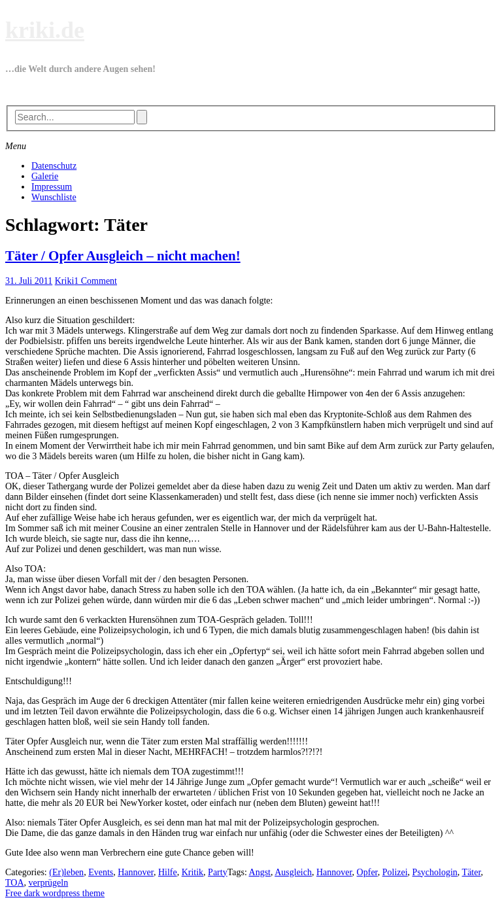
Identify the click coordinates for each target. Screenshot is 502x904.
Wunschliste (53, 197)
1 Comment (95, 281)
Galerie (44, 176)
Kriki (65, 281)
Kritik (192, 872)
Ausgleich (293, 872)
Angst (260, 872)
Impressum (51, 187)
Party (217, 872)
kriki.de (44, 30)
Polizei (395, 872)
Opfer (367, 872)
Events (100, 872)
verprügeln (49, 883)
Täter (471, 872)
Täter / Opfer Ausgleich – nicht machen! (123, 256)
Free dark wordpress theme (55, 893)
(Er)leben (66, 872)
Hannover (136, 872)
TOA (14, 883)
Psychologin (435, 872)
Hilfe (167, 872)
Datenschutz (53, 166)
